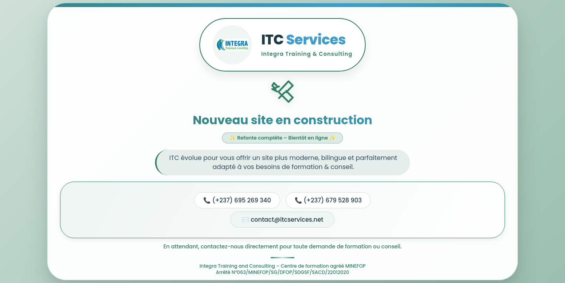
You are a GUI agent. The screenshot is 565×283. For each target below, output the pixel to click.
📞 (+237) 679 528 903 (328, 200)
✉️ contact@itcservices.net (282, 219)
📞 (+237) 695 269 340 (237, 200)
